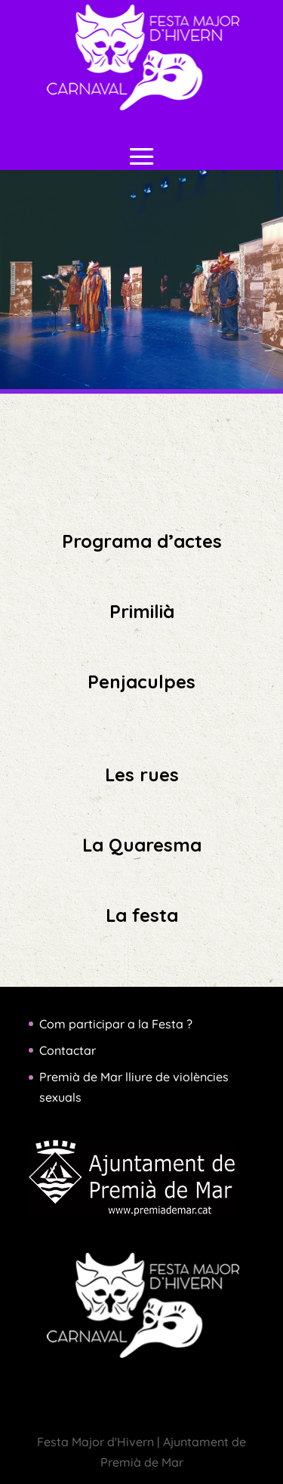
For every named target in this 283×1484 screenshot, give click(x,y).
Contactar (67, 1050)
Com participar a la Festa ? (115, 1023)
